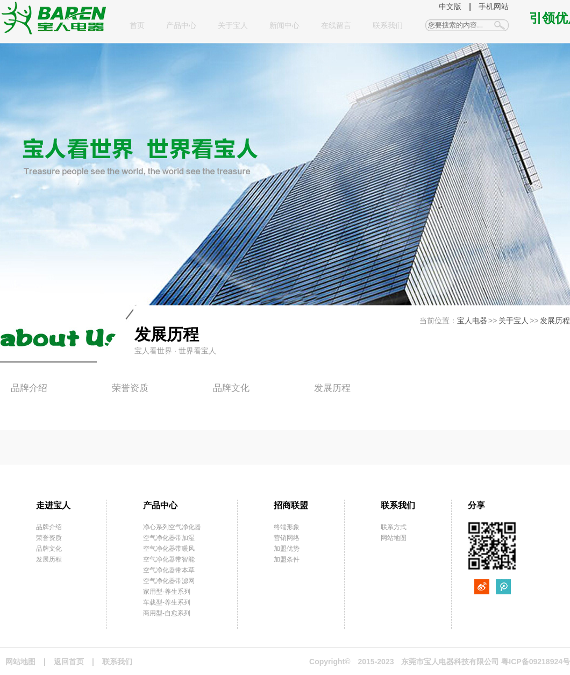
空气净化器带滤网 (169, 581)
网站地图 (394, 538)
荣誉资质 (130, 388)
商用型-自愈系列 (166, 613)
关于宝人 (233, 25)
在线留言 (336, 25)
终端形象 (287, 527)
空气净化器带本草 (169, 570)
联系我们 (388, 25)
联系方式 (394, 527)
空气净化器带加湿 (169, 538)
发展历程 (555, 320)
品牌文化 (231, 388)
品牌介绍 (29, 388)
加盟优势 (287, 548)
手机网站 (494, 6)
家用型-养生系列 (166, 591)
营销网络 (287, 538)
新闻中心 (284, 25)
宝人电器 (472, 320)
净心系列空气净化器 (172, 527)
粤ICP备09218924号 (535, 661)
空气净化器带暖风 (169, 548)
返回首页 (69, 661)
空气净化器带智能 (169, 559)
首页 (137, 25)
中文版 (450, 6)
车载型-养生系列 (166, 602)
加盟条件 (287, 559)
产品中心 (181, 25)
